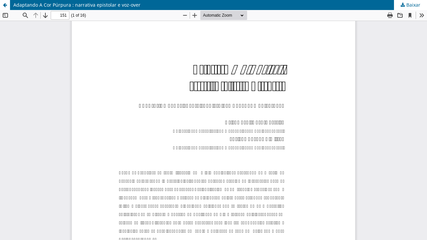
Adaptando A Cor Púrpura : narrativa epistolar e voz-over (76, 5)
